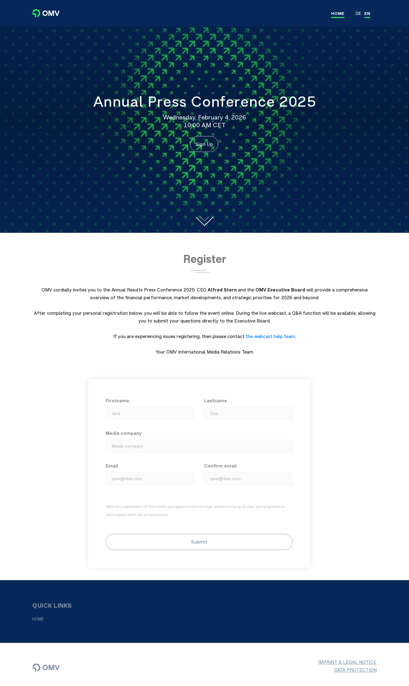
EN (367, 13)
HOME (337, 13)
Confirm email (217, 466)
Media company (121, 433)
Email (109, 466)
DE (358, 13)
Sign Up (203, 144)
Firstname (115, 401)
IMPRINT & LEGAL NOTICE (347, 665)
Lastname (212, 401)
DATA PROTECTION (355, 672)
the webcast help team (270, 336)
